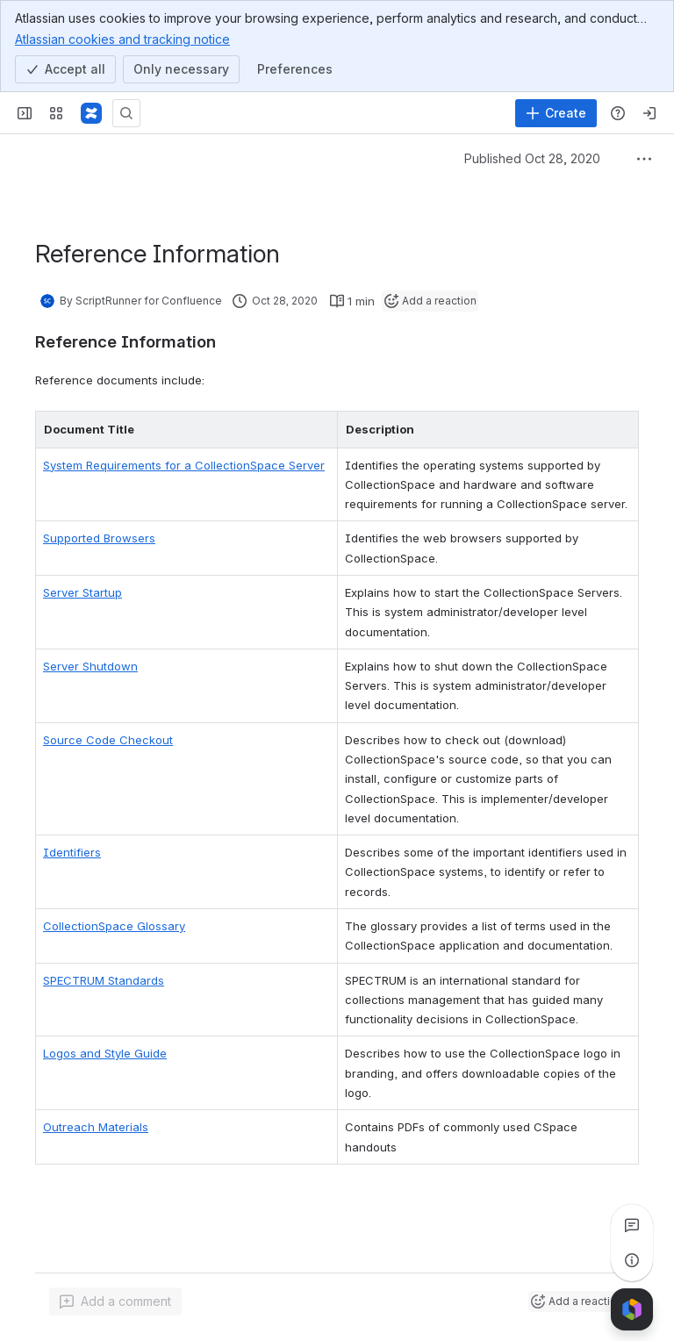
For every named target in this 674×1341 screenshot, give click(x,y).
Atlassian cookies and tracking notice (122, 39)
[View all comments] (632, 1225)
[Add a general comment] (115, 1301)
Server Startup (82, 592)
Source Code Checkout (108, 740)
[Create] (556, 113)
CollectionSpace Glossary (114, 926)
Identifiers (72, 852)
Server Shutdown (90, 666)
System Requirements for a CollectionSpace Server (184, 465)
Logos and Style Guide (105, 1053)
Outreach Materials (95, 1127)
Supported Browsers (99, 538)
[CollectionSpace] (91, 113)
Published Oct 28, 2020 (532, 158)
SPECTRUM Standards (103, 980)
